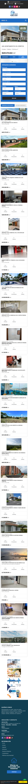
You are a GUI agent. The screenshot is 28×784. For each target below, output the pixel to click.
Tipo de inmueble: (6, 72)
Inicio (3, 743)
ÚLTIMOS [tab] (20, 105)
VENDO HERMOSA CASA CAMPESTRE (10, 150)
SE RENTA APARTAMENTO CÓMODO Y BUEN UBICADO (14, 507)
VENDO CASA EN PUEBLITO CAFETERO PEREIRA (12, 535)
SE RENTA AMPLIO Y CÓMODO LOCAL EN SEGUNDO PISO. (13, 261)
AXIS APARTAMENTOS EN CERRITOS (13, 46)
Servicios (4, 749)
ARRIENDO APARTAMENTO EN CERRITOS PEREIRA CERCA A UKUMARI (13, 618)
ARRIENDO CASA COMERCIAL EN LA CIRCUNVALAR (13, 232)
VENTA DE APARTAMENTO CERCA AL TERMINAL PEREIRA (12, 206)
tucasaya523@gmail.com (7, 735)
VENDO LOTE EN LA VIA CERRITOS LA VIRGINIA (12, 425)
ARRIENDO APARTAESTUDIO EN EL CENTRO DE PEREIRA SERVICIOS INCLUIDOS (14, 343)
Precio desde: (5, 91)
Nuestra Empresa (6, 751)
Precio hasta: (18, 91)
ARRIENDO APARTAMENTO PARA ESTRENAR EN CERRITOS (12, 481)
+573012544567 (20, 3)
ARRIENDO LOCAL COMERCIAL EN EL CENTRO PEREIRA (14, 315)
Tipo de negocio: (6, 81)
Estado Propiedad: (6, 77)
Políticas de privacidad (8, 755)
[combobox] (14, 74)
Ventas (4, 745)
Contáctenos (5, 753)
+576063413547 (9, 3)
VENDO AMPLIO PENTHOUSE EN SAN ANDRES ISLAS (13, 562)
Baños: (16, 86)
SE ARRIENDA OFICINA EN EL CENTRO (10, 590)
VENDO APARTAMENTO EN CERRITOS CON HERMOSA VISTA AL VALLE (13, 453)
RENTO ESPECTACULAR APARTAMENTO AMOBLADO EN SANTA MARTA (14, 398)
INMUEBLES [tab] (7, 105)
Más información (7, 782)
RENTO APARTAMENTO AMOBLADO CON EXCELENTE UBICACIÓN (13, 371)
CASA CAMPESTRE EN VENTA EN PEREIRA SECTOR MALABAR (12, 288)
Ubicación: (4, 67)
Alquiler (4, 747)
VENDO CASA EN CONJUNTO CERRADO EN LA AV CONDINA (12, 178)
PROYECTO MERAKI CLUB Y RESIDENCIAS (11, 645)
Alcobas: (4, 86)
